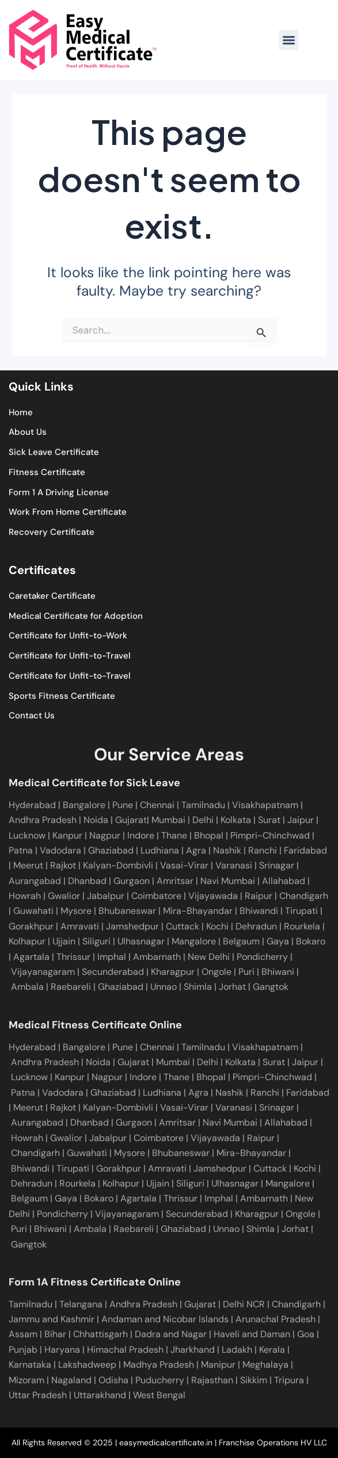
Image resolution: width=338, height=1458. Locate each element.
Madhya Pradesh (158, 1364)
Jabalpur (104, 896)
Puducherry (159, 1380)
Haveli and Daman (252, 1334)
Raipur (257, 896)
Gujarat (131, 820)
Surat (270, 820)
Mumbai (169, 820)
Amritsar (173, 881)
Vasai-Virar (183, 865)
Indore (142, 835)
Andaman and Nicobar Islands (165, 1319)
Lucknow (28, 835)
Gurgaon (130, 881)
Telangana (80, 1304)
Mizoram (26, 1380)
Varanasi (232, 865)
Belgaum (240, 941)
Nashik (228, 850)
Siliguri (95, 941)
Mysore (75, 911)
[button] (289, 40)
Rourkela (301, 926)
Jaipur (301, 820)
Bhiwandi (257, 911)
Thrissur (73, 957)
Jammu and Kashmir (51, 1319)
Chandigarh (302, 896)
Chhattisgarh (100, 1334)
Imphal (111, 957)
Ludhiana (160, 850)
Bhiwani (277, 972)
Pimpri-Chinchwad (271, 835)
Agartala (31, 957)
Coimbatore (155, 896)
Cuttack (181, 926)
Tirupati (300, 911)
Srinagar (275, 865)
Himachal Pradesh (125, 1350)
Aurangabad (35, 881)
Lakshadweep (87, 1364)
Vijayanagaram (43, 972)
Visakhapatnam (266, 805)
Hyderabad (32, 805)
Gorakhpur (31, 926)
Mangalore (192, 941)
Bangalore (85, 805)
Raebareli (71, 987)
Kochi (216, 926)
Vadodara (61, 850)
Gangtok (270, 987)
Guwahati (32, 911)
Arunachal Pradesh (276, 1319)
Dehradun (255, 926)
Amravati (78, 926)
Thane (175, 835)
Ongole (216, 972)
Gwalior (62, 896)
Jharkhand (192, 1350)
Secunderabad (113, 972)
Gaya (276, 941)
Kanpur (68, 835)
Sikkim (253, 1380)
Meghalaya (265, 1364)
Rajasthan (212, 1380)
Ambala (27, 987)
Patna (22, 850)
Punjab (23, 1350)
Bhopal (210, 835)
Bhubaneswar (126, 911)
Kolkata (237, 820)
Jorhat (232, 987)
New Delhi (209, 957)
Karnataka (30, 1364)
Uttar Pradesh (38, 1395)
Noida (97, 820)
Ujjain (62, 941)
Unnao (163, 987)
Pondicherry (262, 957)
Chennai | (160, 805)
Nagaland (71, 1380)
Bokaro (309, 941)
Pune (122, 805)
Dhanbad (86, 881)
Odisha (113, 1380)
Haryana (62, 1350)
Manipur (218, 1364)
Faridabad (305, 850)
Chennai (157, 1047)
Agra (197, 850)
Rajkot (63, 865)
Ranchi (263, 850)
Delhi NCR (244, 1304)
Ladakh (237, 1350)
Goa (305, 1334)
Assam (23, 1334)
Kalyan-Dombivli (117, 865)
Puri (246, 972)
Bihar (55, 1334)
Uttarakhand (100, 1395)
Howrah (25, 896)
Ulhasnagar (140, 941)
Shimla (198, 987)
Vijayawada (212, 896)
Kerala (272, 1350)
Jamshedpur (131, 926)
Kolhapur (27, 941)
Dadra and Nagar (171, 1334)
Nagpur (106, 835)
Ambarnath (157, 957)
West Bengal (159, 1395)
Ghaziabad (112, 850)
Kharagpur (173, 972)
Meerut (29, 865)
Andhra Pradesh (44, 820)
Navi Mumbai (226, 881)
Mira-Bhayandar (197, 911)
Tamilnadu (204, 805)
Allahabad (282, 881)
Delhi (204, 820)
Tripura (289, 1380)
